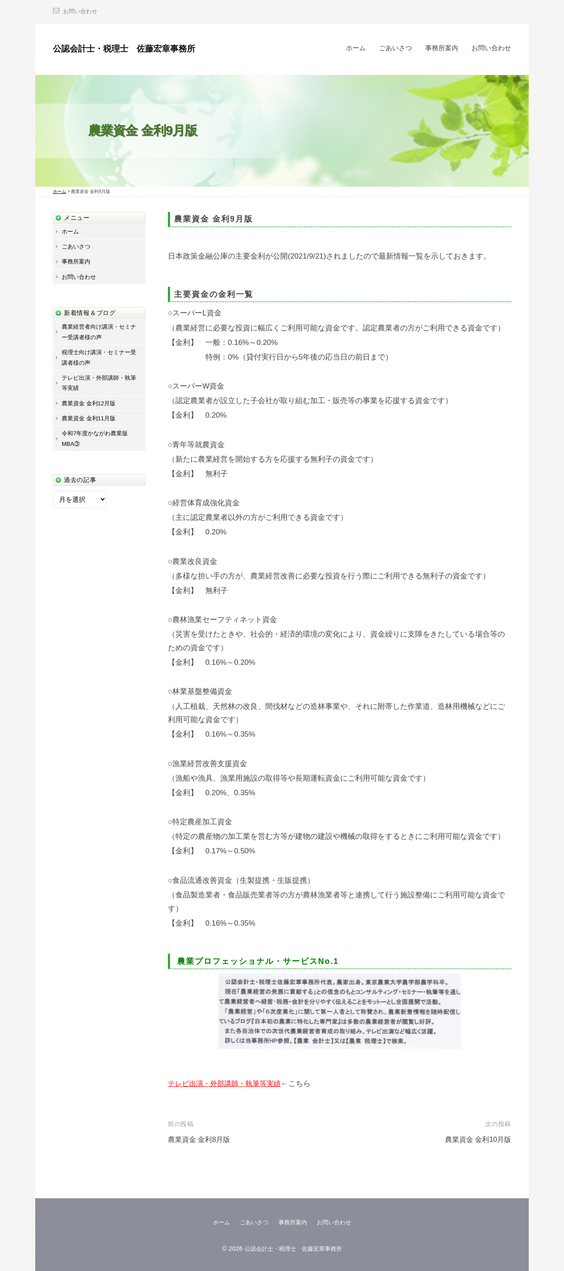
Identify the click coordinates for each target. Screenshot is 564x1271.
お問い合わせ (81, 11)
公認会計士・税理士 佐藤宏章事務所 (135, 48)
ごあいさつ (395, 48)
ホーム (356, 48)
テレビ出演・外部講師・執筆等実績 (228, 1083)
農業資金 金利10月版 (476, 1139)
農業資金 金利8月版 (201, 1139)
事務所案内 (441, 48)
